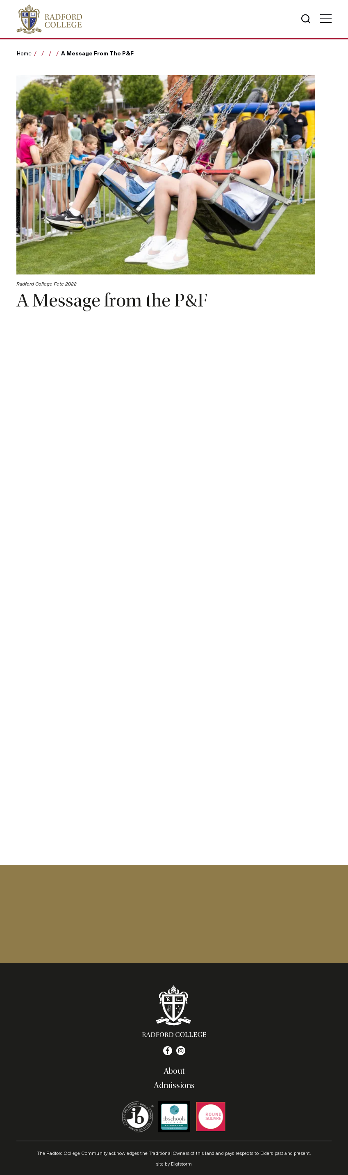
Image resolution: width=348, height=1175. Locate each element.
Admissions (174, 1085)
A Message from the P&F (97, 53)
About (174, 1071)
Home (24, 53)
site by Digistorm (174, 1163)
